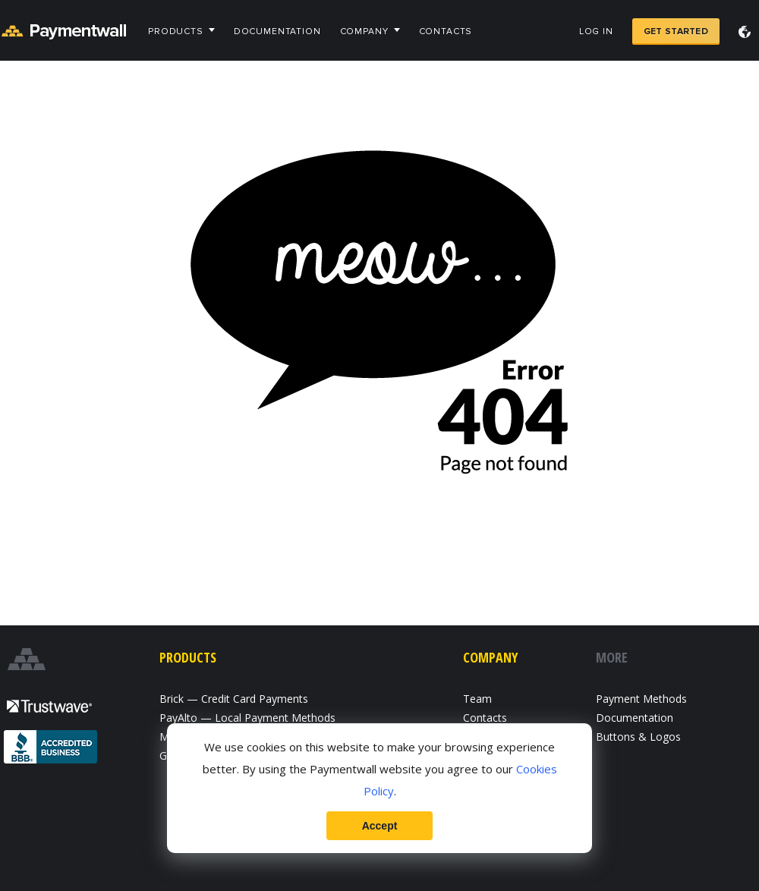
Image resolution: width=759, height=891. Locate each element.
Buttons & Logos (638, 736)
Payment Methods (641, 698)
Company (364, 31)
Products (175, 31)
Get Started (676, 31)
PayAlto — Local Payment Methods (247, 717)
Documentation (277, 31)
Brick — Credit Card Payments (233, 698)
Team (477, 698)
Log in (596, 31)
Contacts (446, 31)
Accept (380, 826)
